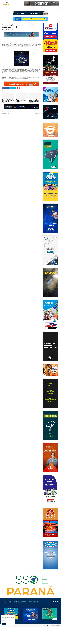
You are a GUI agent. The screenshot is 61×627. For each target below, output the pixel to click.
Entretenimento (52, 8)
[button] (55, 8)
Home (4, 8)
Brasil (39, 8)
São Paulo (18, 8)
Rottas (4, 68)
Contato (53, 625)
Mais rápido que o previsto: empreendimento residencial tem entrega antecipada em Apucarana (34, 100)
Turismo (42, 8)
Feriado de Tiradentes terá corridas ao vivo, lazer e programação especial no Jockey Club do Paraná (8, 100)
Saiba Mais (8, 622)
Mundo (30, 8)
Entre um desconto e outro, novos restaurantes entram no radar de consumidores (21, 100)
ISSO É (7, 8)
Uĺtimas (12, 8)
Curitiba (22, 8)
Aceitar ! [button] (4, 624)
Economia (34, 8)
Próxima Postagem (37, 113)
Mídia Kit (57, 625)
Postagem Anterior (6, 113)
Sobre (50, 625)
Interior (26, 8)
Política (46, 8)
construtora (32, 71)
